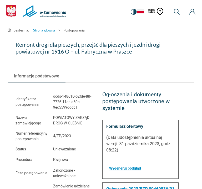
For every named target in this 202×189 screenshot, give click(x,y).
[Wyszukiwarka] (176, 11)
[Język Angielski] (151, 12)
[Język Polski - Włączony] (140, 12)
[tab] (36, 76)
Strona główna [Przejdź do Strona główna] (44, 30)
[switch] (133, 11)
